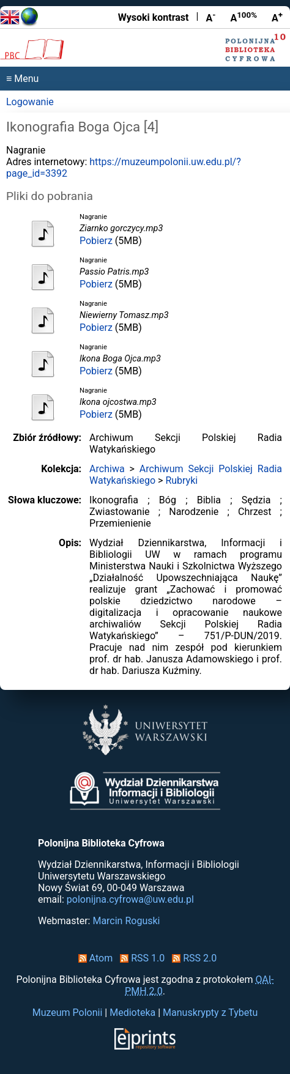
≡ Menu (22, 78)
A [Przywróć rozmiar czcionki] (243, 17)
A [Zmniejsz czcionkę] (210, 17)
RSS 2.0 (192, 958)
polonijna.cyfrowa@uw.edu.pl (130, 899)
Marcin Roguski (126, 921)
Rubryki (181, 480)
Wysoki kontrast (153, 17)
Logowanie (30, 102)
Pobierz (96, 240)
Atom (93, 958)
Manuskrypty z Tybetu (210, 1012)
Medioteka (132, 1012)
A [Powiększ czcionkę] (277, 17)
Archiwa (107, 469)
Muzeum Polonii (67, 1012)
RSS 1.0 (140, 958)
